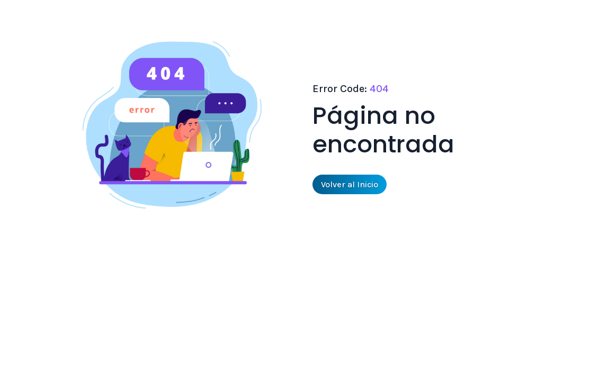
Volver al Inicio (349, 184)
